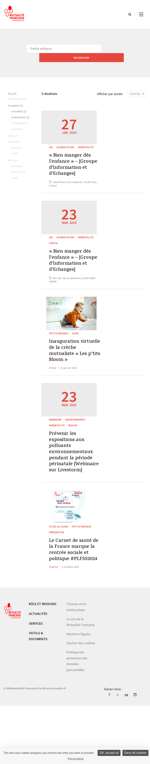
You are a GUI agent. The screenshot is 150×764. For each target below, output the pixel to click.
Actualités (38, 672)
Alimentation (65, 138)
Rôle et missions (42, 662)
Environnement (75, 445)
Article (52, 393)
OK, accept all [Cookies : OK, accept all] (109, 752)
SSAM (75, 352)
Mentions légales (78, 692)
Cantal (53, 248)
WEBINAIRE (55, 445)
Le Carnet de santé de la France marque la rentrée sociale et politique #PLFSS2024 (75, 601)
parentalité (85, 138)
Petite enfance (58, 352)
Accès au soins (58, 571)
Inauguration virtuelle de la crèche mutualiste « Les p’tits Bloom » (74, 373)
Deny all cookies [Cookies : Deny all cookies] (135, 752)
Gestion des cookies (80, 701)
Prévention (56, 576)
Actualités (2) (18, 102)
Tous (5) (12, 84)
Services (36, 682)
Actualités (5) (15, 96)
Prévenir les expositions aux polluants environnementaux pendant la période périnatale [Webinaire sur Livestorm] (74, 487)
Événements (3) (20, 108)
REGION (72, 451)
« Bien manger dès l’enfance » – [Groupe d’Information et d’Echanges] (73, 163)
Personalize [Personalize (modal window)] (76, 759)
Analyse (53, 625)
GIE (51, 138)
